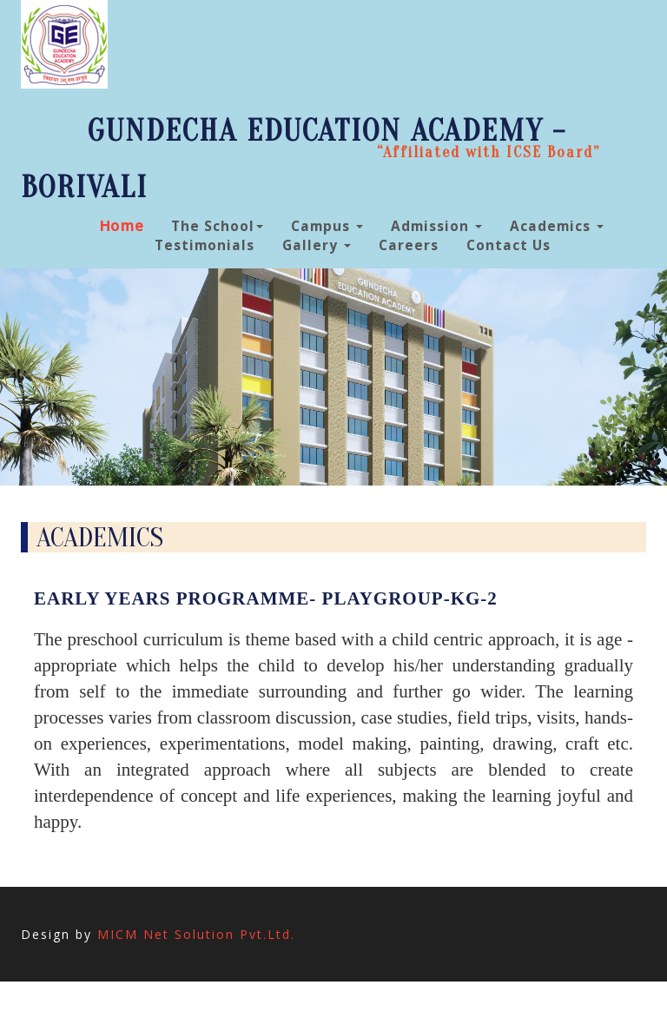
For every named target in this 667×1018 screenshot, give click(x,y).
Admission (436, 226)
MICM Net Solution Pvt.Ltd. (196, 934)
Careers (409, 245)
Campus (327, 226)
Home (122, 225)
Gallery (316, 245)
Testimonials (204, 245)
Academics (557, 226)
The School (217, 226)
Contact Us (508, 245)
